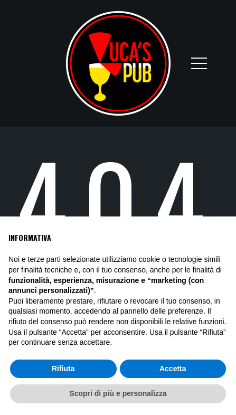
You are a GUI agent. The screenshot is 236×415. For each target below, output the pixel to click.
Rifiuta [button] (63, 368)
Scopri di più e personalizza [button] (117, 393)
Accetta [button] (172, 368)
